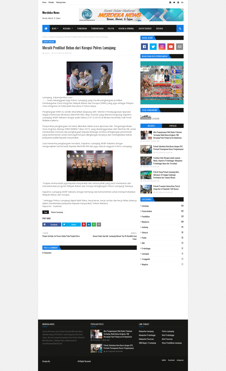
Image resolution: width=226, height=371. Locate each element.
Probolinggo (163, 248)
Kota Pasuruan (167, 339)
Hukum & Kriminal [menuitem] (126, 28)
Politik (163, 237)
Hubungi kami (61, 2)
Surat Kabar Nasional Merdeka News (63, 361)
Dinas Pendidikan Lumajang (172, 342)
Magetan (163, 264)
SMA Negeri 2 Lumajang (147, 342)
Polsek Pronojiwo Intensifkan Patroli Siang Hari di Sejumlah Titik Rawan (166, 187)
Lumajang (163, 205)
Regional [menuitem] (67, 28)
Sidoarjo (163, 232)
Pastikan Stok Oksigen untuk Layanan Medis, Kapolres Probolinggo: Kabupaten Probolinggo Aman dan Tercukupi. (167, 160)
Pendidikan (163, 216)
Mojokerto (163, 221)
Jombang (163, 227)
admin (47, 53)
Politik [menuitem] (111, 28)
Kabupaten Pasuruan (146, 339)
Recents (151, 125)
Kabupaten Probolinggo (147, 335)
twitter (164, 360)
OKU (163, 243)
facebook (171, 360)
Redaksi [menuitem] (159, 28)
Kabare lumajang (56, 37)
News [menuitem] (54, 28)
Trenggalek (163, 259)
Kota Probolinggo (168, 335)
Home (44, 2)
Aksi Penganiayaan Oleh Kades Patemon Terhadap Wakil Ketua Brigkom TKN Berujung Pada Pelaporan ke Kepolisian (167, 135)
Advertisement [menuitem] (145, 28)
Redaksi (51, 2)
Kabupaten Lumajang (146, 331)
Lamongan (163, 253)
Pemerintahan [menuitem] (97, 28)
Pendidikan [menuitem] (82, 28)
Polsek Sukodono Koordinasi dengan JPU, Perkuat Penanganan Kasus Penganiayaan (168, 148)
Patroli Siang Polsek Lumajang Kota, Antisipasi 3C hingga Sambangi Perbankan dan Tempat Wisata (166, 174)
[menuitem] (46, 28)
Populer (172, 125)
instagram (180, 360)
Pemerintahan (163, 211)
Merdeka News (51, 12)
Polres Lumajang (168, 331)
